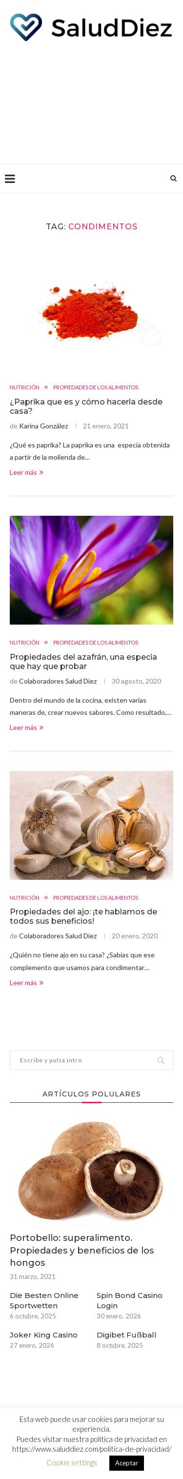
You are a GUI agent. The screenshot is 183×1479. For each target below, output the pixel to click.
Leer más (26, 472)
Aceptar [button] (126, 1463)
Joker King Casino (44, 1334)
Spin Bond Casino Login (130, 1300)
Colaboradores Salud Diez (58, 681)
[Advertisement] (91, 100)
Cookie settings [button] (71, 1462)
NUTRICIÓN (25, 387)
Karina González (43, 426)
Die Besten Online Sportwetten (44, 1300)
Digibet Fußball (127, 1334)
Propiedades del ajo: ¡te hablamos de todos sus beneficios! (83, 916)
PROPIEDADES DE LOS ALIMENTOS (95, 387)
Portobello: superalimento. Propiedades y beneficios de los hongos (82, 1250)
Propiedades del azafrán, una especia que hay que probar (83, 661)
